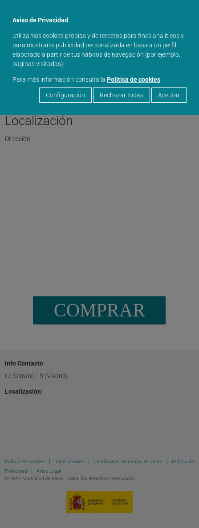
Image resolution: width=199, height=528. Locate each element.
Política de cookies (133, 79)
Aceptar (169, 95)
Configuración (65, 95)
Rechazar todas (121, 95)
